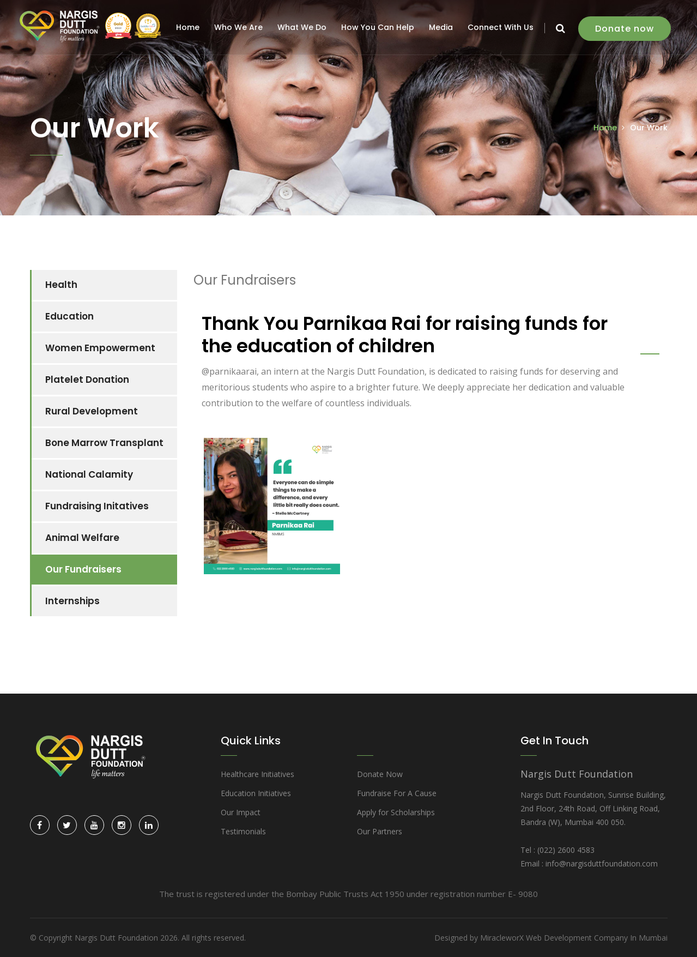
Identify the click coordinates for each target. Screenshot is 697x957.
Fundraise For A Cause (397, 793)
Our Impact (240, 812)
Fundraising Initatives (97, 506)
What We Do (303, 27)
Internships (72, 600)
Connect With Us (502, 27)
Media (442, 27)
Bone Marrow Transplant (104, 442)
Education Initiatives (256, 793)
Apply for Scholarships (396, 812)
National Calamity (89, 474)
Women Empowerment (100, 347)
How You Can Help (378, 27)
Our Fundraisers (83, 569)
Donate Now (380, 774)
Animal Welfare (82, 537)
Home (189, 27)
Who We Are (239, 27)
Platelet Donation (87, 379)
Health (61, 284)
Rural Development (91, 411)
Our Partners (379, 831)
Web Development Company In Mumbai (597, 937)
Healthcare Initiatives (257, 774)
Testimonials (243, 831)
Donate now (625, 28)
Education (69, 316)
